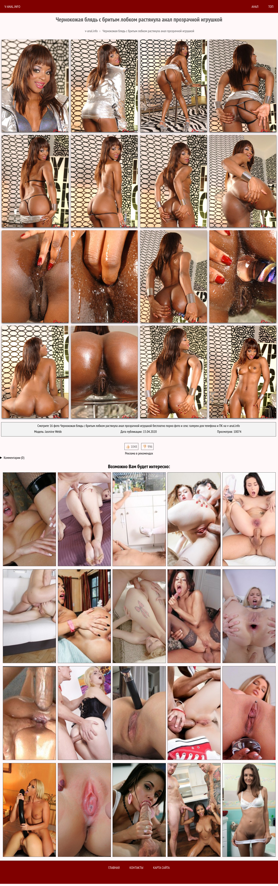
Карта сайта (161, 867)
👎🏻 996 (147, 446)
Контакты (136, 867)
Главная (114, 867)
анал (255, 6)
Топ (270, 6)
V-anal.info (12, 6)
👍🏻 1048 (131, 446)
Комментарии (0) (14, 457)
